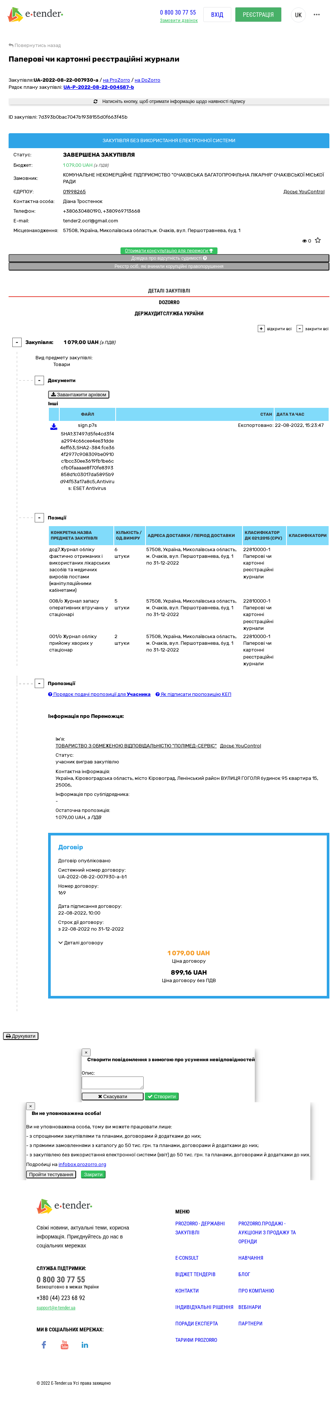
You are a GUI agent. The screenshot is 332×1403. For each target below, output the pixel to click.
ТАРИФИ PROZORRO (196, 1342)
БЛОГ (244, 1276)
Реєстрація (258, 14)
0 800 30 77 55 (178, 12)
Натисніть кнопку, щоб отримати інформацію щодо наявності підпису (169, 101)
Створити (162, 1099)
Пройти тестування (51, 1176)
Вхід (217, 14)
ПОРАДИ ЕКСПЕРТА (196, 1326)
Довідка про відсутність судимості (168, 258)
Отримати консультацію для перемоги (169, 250)
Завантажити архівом (78, 394)
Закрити (93, 1176)
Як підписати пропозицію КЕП (193, 694)
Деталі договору (80, 943)
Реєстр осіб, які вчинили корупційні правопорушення (169, 266)
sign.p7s (87, 425)
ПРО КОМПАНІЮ (256, 1293)
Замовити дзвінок (179, 21)
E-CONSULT (186, 1260)
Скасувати (112, 1099)
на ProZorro (116, 80)
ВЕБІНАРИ (249, 1309)
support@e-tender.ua (56, 1310)
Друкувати (20, 1036)
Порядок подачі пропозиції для (99, 694)
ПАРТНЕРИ (250, 1326)
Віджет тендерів (195, 1276)
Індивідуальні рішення (204, 1309)
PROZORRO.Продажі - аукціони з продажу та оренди (267, 1235)
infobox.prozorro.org (82, 1166)
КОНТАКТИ (187, 1293)
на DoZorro (147, 80)
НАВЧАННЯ (250, 1260)
